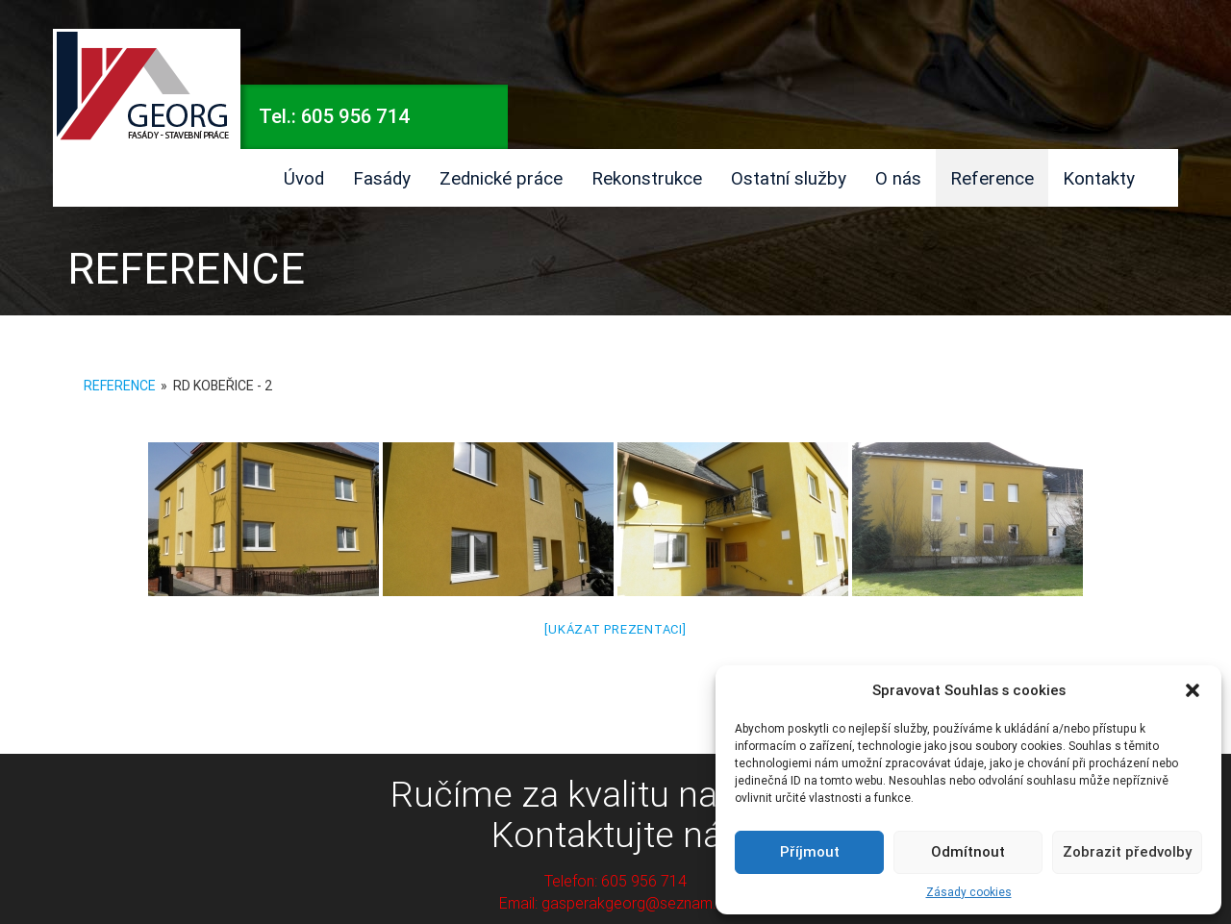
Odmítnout (968, 851)
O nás (898, 177)
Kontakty (1099, 177)
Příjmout (810, 851)
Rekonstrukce (646, 177)
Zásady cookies (969, 892)
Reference (992, 177)
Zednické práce (501, 177)
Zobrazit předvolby (1127, 851)
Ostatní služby (788, 177)
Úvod (304, 177)
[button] (1192, 690)
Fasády (382, 177)
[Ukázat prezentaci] (615, 629)
